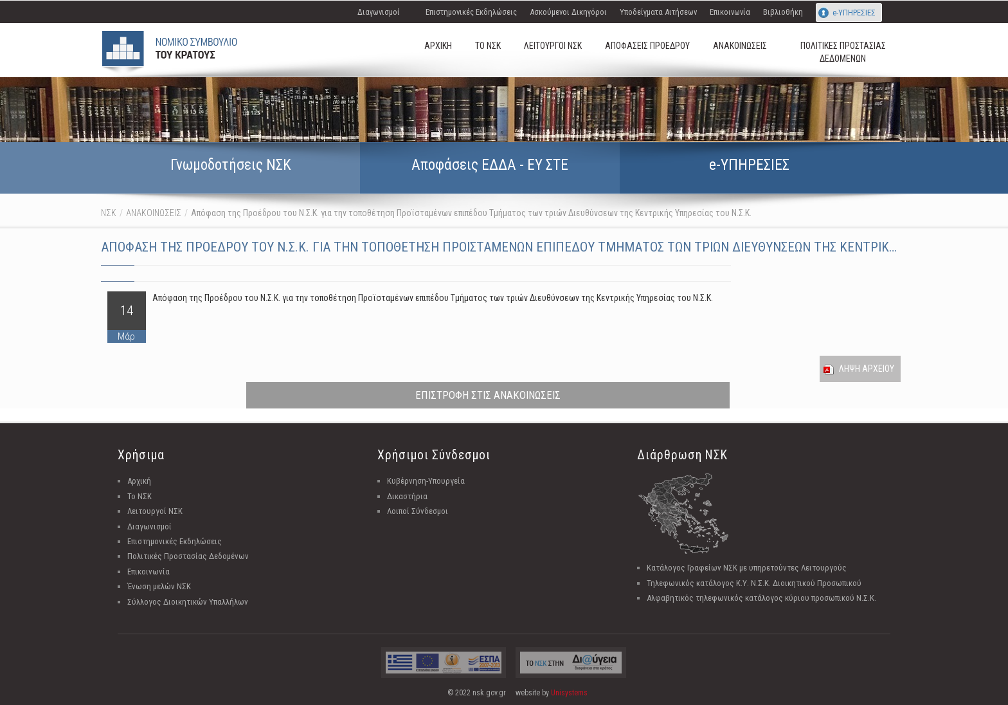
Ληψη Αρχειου (866, 368)
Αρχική (139, 481)
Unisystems (569, 692)
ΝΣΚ (108, 213)
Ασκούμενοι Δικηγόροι (568, 12)
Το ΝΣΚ (139, 496)
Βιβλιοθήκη (783, 12)
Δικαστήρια (407, 496)
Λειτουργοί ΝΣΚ (155, 511)
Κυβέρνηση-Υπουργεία (426, 481)
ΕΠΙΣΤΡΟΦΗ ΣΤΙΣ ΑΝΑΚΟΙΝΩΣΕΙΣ (488, 395)
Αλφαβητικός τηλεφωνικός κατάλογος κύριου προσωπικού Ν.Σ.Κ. (761, 598)
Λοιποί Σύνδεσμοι (417, 511)
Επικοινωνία (730, 12)
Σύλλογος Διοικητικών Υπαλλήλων (187, 602)
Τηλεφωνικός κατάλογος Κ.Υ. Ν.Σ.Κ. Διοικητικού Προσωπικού (754, 583)
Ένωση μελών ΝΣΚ (159, 586)
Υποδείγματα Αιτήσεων (658, 12)
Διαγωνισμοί (378, 12)
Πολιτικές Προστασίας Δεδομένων (188, 556)
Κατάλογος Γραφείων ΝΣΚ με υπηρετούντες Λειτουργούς (747, 567)
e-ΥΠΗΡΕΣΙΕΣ (854, 12)
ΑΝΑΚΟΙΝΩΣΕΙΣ (153, 213)
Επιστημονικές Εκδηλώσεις (471, 12)
